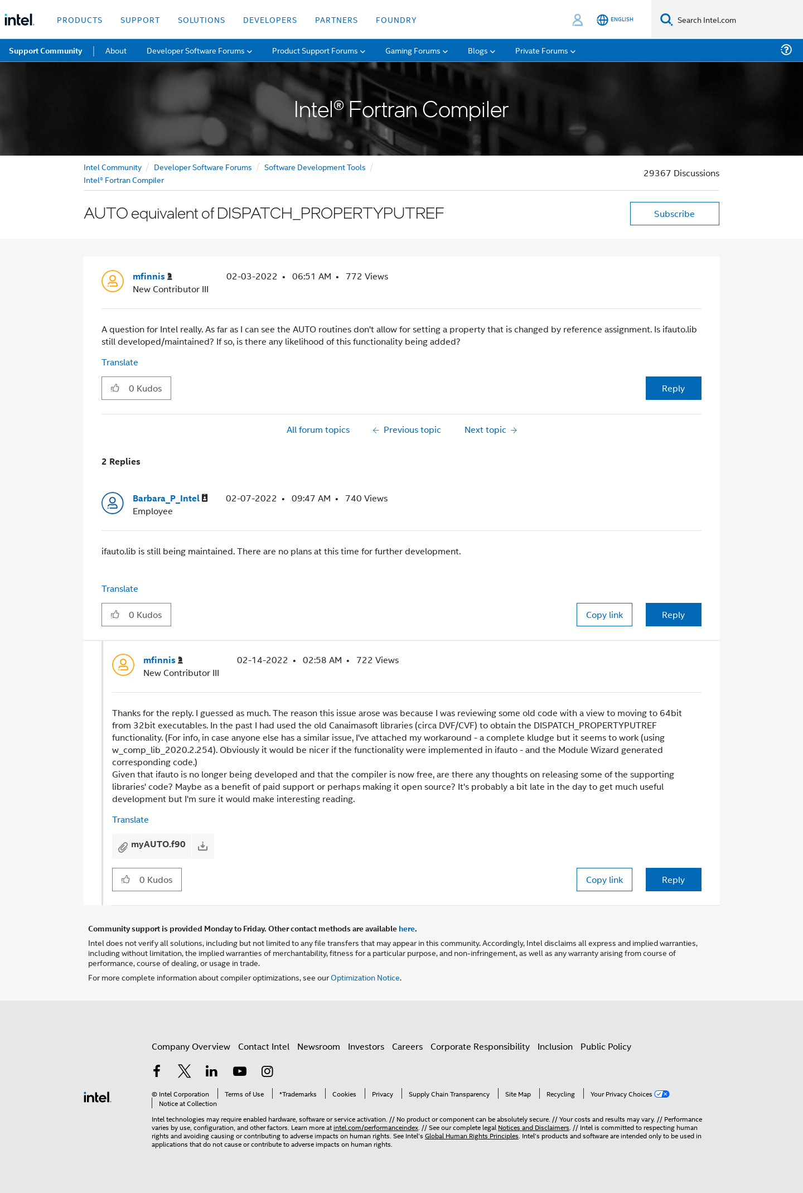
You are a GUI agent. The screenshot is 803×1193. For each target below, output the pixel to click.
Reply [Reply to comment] (673, 614)
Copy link (604, 614)
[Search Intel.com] (738, 19)
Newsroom (318, 1046)
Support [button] (140, 19)
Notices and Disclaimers (533, 1127)
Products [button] (80, 19)
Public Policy (606, 1046)
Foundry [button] (396, 19)
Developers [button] (270, 19)
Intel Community (113, 166)
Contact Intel (263, 1046)
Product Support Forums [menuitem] (315, 50)
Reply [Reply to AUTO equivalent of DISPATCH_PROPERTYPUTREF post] (673, 387)
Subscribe (674, 213)
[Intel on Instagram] (267, 1072)
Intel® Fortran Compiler (124, 179)
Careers (407, 1046)
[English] (615, 20)
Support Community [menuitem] (45, 50)
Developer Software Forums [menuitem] (196, 50)
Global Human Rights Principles (472, 1135)
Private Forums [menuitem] (541, 50)
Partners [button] (336, 19)
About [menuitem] (116, 50)
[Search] (666, 19)
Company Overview (191, 1046)
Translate (119, 361)
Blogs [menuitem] (478, 50)
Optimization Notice (365, 977)
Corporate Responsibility (480, 1046)
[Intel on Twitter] (184, 1072)
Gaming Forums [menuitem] (413, 50)
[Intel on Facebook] (156, 1072)
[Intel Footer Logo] (98, 1095)
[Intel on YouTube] (239, 1072)
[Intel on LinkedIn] (211, 1072)
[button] (115, 387)
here (407, 928)
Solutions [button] (201, 19)
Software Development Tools (315, 166)
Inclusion (555, 1046)
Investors (366, 1046)
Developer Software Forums (203, 166)
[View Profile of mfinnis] (152, 276)
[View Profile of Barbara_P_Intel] (170, 498)
